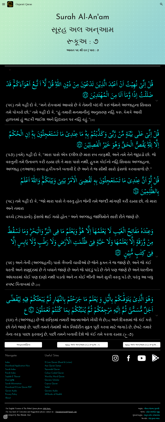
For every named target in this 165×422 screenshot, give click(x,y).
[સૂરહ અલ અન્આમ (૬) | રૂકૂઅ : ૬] (82, 345)
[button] (3, 4)
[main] (82, 32)
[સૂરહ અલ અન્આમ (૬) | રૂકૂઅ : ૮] (141, 345)
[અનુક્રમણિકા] (23, 345)
